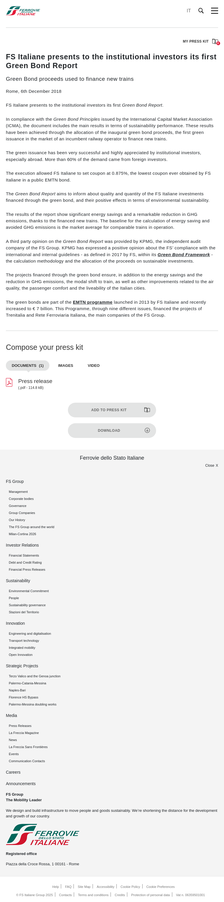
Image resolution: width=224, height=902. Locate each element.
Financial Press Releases (27, 569)
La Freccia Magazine (24, 733)
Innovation (15, 623)
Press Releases (20, 726)
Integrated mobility (22, 647)
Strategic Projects (22, 666)
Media (11, 715)
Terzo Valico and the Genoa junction (35, 676)
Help (55, 886)
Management (18, 491)
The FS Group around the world (31, 527)
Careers (13, 772)
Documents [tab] (28, 365)
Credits (120, 895)
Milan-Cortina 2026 (22, 534)
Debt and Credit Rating (25, 562)
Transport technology (24, 640)
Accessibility (105, 886)
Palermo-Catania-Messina (27, 683)
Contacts (65, 895)
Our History (17, 520)
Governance (17, 506)
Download (109, 431)
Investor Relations (22, 545)
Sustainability (18, 580)
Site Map (84, 886)
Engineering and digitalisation (30, 633)
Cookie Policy (130, 886)
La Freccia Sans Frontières (28, 747)
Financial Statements (24, 555)
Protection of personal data (150, 895)
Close (209, 465)
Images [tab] (65, 365)
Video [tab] (93, 365)
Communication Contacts (27, 761)
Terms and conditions (93, 895)
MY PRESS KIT (200, 41)
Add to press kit (108, 410)
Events (14, 754)
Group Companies (22, 513)
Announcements (21, 783)
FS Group (15, 481)
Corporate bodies (21, 498)
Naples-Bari (17, 690)
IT (189, 10)
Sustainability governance (27, 605)
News (13, 740)
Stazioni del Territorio (24, 612)
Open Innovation (21, 654)
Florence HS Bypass (23, 697)
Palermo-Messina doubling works (32, 704)
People (14, 598)
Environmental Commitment (29, 591)
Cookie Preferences (160, 886)
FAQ (68, 886)
